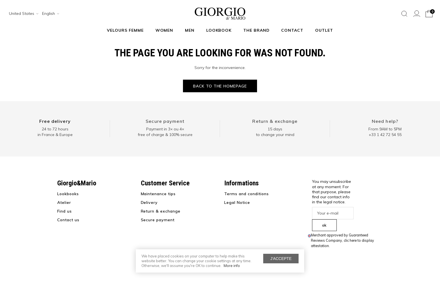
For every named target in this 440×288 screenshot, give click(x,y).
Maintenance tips (158, 193)
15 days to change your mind (275, 131)
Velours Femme (125, 30)
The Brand (256, 30)
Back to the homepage (220, 86)
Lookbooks (68, 193)
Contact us (68, 219)
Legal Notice (237, 202)
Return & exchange (274, 121)
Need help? (385, 121)
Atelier (64, 202)
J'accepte (281, 258)
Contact (292, 30)
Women (164, 30)
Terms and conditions (246, 193)
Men (189, 30)
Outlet (324, 30)
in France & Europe (55, 134)
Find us (64, 211)
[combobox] (21, 13)
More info (232, 265)
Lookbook (219, 30)
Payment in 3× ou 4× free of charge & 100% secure (165, 131)
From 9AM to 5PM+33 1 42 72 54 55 (385, 131)
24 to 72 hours (55, 129)
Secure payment (165, 121)
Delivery (149, 202)
